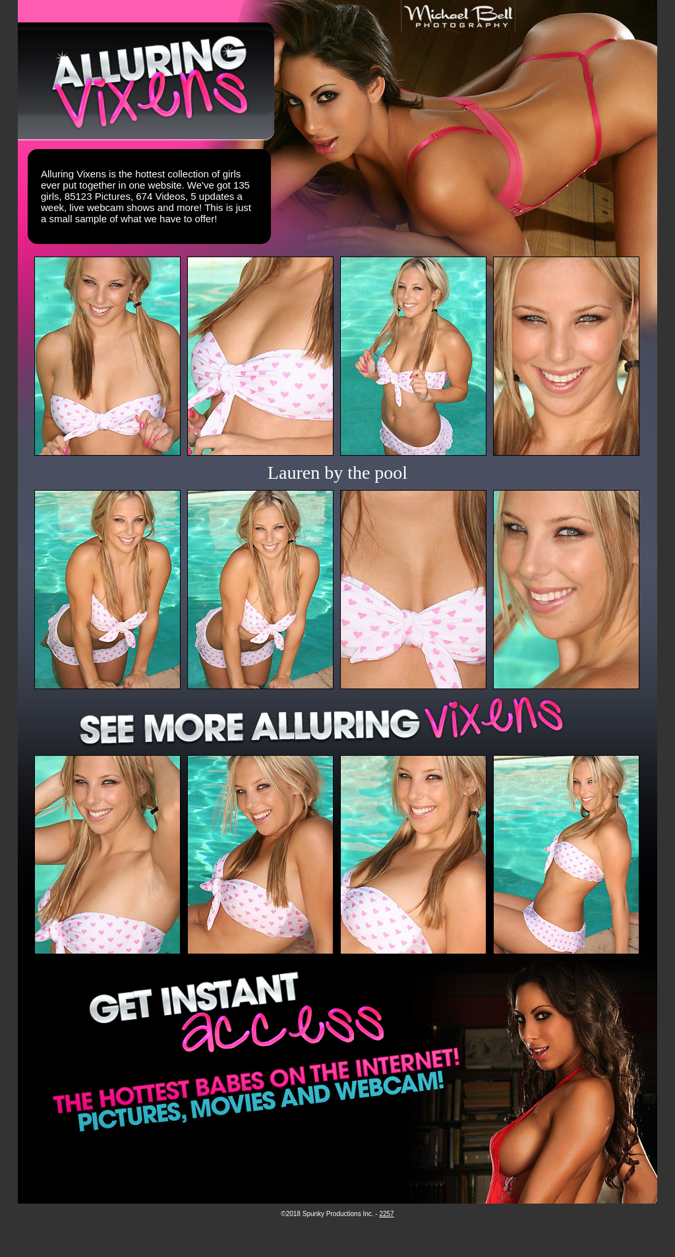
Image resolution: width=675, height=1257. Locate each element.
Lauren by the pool (337, 472)
